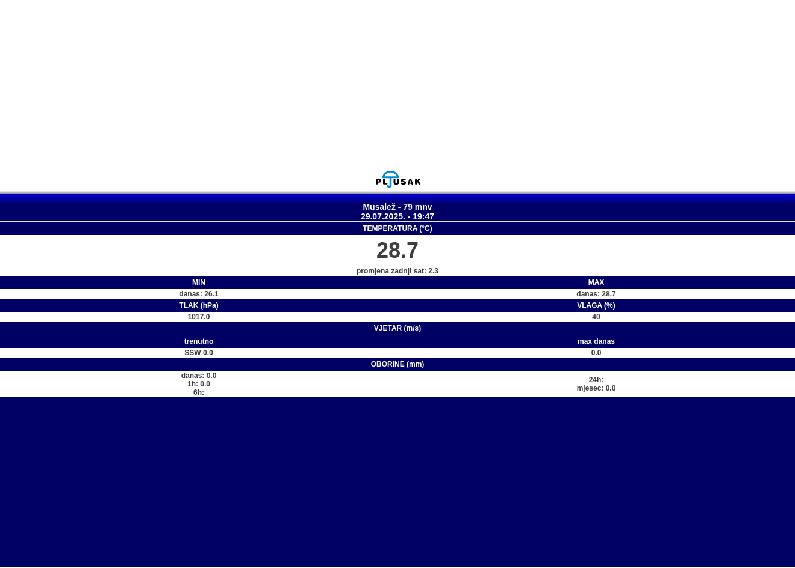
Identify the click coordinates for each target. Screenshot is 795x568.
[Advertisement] (397, 85)
